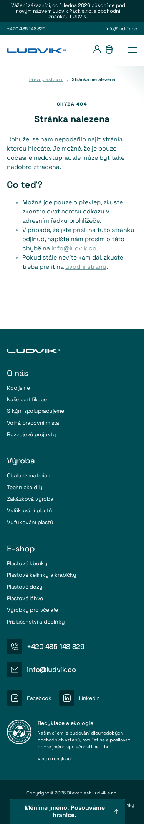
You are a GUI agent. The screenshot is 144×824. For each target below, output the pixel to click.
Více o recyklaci (55, 759)
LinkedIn (89, 698)
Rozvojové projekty (31, 434)
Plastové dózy (24, 586)
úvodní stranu (85, 267)
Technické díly (25, 487)
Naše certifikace (27, 399)
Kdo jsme (18, 387)
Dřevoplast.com (46, 79)
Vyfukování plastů (30, 522)
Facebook (39, 698)
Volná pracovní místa (33, 422)
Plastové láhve (25, 598)
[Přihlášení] (97, 50)
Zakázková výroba (30, 498)
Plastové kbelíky (27, 563)
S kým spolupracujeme (35, 410)
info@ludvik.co (121, 29)
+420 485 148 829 (26, 29)
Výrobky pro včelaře (32, 609)
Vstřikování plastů (29, 510)
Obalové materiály (29, 475)
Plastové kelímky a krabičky (41, 574)
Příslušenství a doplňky (36, 621)
